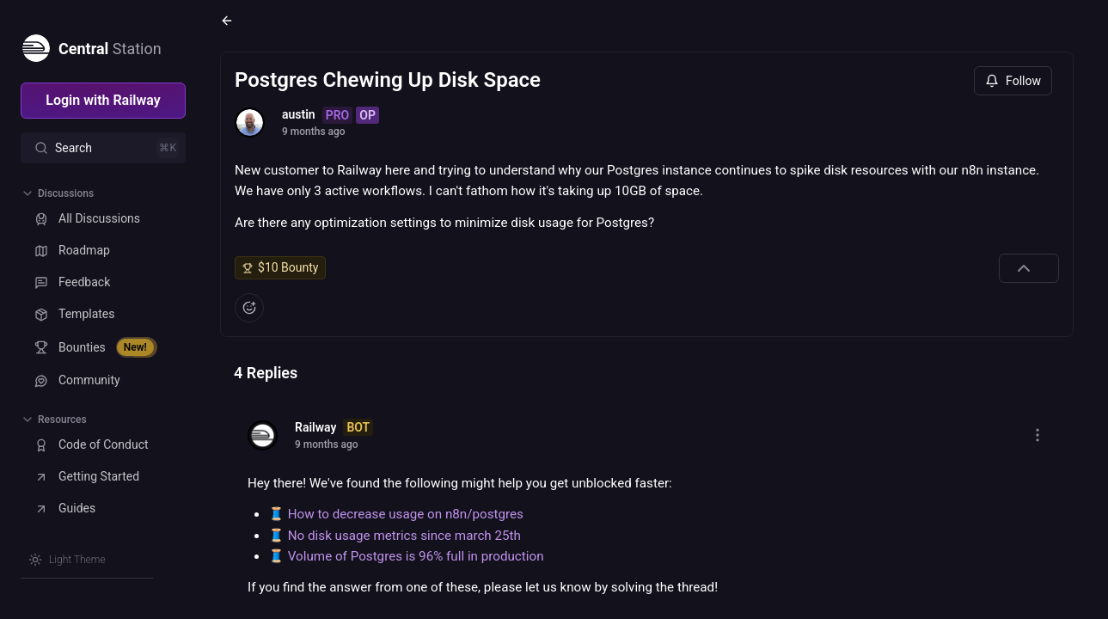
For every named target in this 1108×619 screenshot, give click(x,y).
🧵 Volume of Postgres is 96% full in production (406, 556)
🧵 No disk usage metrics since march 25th (394, 535)
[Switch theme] (67, 559)
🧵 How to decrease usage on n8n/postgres (395, 514)
